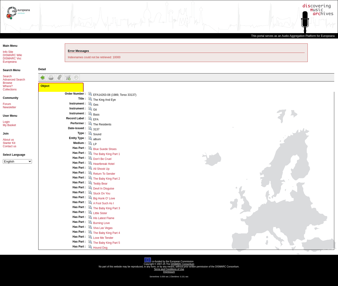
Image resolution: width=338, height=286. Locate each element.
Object (45, 86)
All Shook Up (101, 168)
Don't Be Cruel (102, 159)
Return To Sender (104, 173)
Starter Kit (9, 143)
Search (7, 76)
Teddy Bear (100, 183)
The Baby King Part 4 (106, 233)
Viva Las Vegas (103, 228)
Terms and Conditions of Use (169, 269)
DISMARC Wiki (12, 55)
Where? (8, 86)
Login (6, 122)
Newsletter (9, 107)
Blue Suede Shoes (104, 149)
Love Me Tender (103, 238)
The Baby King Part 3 (106, 208)
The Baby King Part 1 (106, 154)
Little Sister (100, 213)
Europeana (10, 61)
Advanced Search (14, 79)
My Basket (9, 125)
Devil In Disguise (103, 188)
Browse (7, 83)
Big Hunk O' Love (104, 198)
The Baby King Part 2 (106, 178)
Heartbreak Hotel (104, 164)
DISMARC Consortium (182, 264)
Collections (10, 89)
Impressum (169, 272)
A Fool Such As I (103, 203)
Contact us (9, 146)
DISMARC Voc (12, 58)
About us (8, 139)
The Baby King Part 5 (106, 242)
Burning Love (101, 223)
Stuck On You (101, 193)
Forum (7, 104)
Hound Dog (100, 247)
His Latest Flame (103, 218)
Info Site (8, 52)
